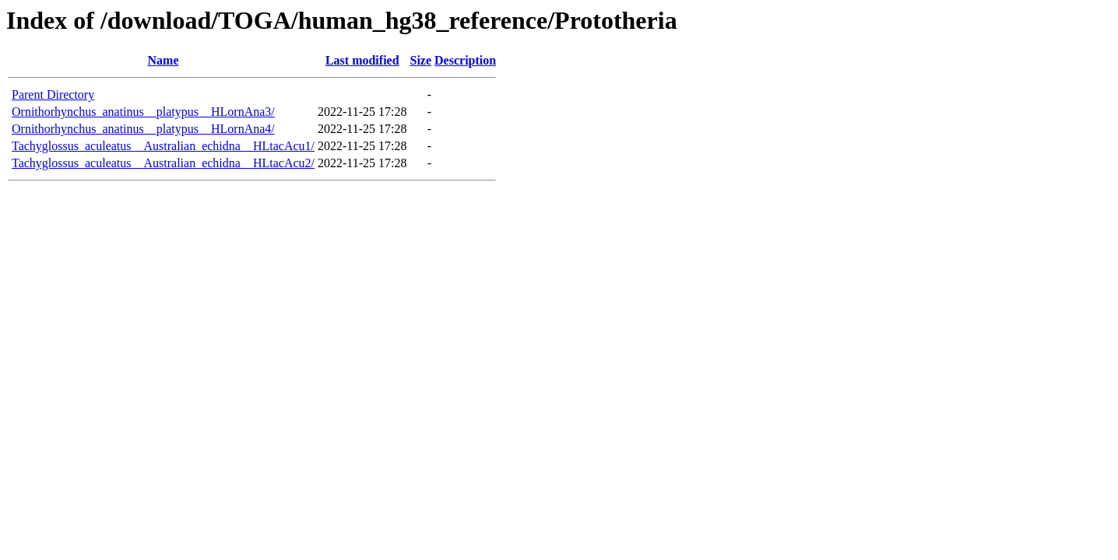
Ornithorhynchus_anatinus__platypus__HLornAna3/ (143, 111)
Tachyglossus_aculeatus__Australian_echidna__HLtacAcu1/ (163, 145)
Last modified (362, 60)
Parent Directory (53, 94)
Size (421, 60)
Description (465, 60)
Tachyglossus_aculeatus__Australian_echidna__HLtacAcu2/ (163, 163)
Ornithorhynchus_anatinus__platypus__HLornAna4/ (143, 128)
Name (163, 60)
